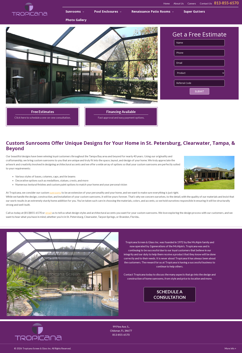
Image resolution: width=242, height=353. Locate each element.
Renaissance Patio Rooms (151, 11)
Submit (199, 91)
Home (167, 3)
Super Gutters (194, 11)
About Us (179, 3)
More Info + (230, 348)
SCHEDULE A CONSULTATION (170, 294)
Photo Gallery (76, 20)
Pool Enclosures (106, 11)
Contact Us (206, 3)
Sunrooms (74, 11)
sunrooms (55, 192)
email (48, 212)
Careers (192, 3)
